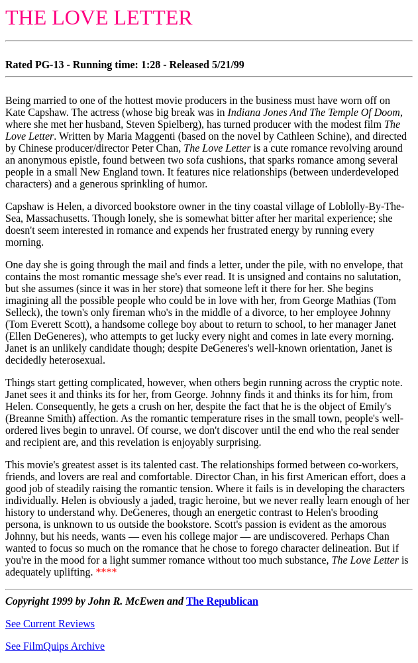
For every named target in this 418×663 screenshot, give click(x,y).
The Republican (222, 601)
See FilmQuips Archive (55, 646)
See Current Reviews (50, 623)
